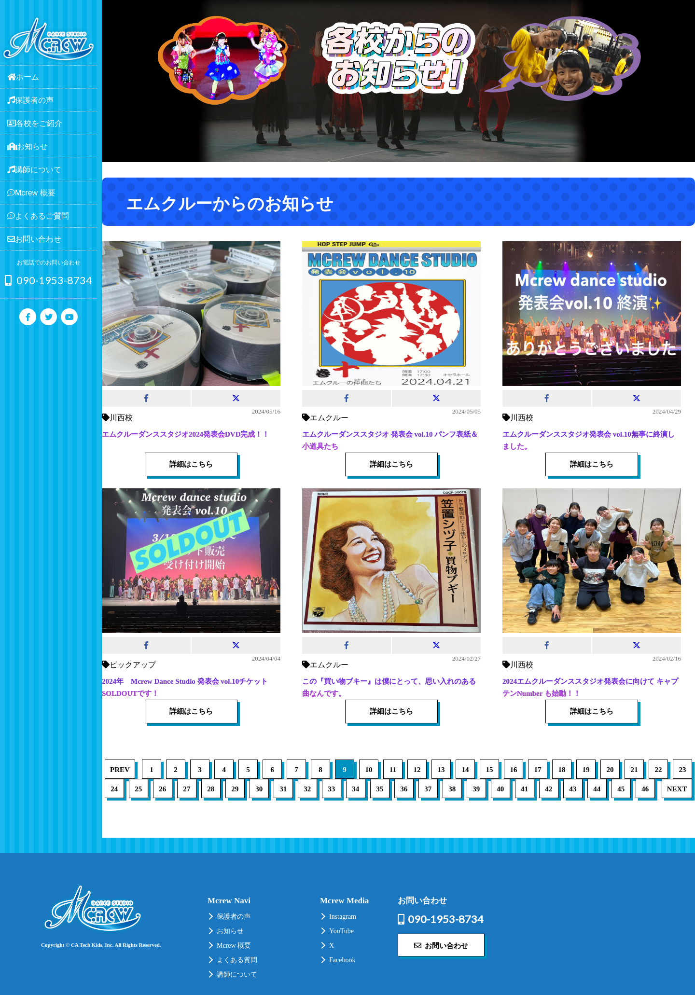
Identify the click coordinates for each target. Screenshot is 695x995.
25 (138, 789)
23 (682, 770)
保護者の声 (233, 916)
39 (476, 789)
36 (403, 789)
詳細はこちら (191, 464)
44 (596, 789)
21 (634, 770)
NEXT (677, 789)
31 (283, 789)
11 (392, 770)
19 (585, 770)
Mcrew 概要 (234, 945)
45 (621, 789)
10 (368, 770)
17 (537, 770)
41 (524, 789)
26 (162, 789)
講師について (237, 974)
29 (234, 789)
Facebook (342, 960)
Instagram (342, 916)
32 (307, 789)
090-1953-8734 (48, 280)
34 (355, 789)
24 (114, 789)
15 (489, 770)
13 (441, 770)
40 (500, 789)
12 (416, 770)
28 (210, 789)
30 (259, 789)
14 (465, 770)
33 (331, 789)
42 (548, 789)
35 (379, 789)
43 (572, 789)
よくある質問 (237, 960)
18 (561, 770)
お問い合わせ (441, 945)
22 (658, 770)
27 (186, 789)
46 (645, 789)
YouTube (341, 931)
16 (513, 770)
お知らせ (230, 931)
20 (609, 770)
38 (452, 789)
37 (427, 789)
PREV (120, 770)
